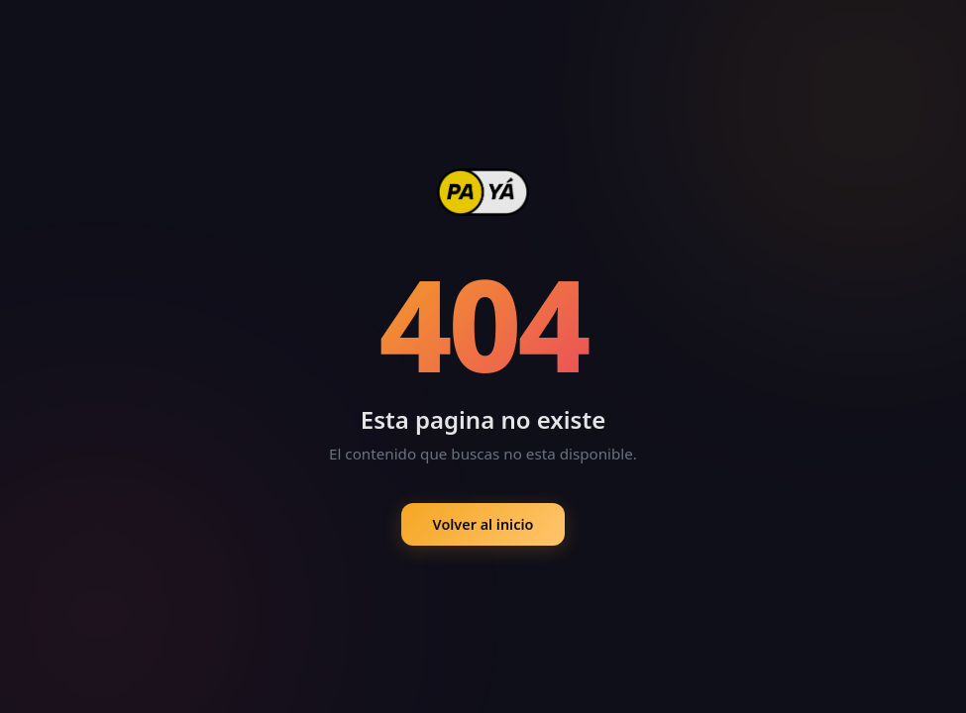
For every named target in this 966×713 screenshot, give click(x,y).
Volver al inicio (483, 524)
